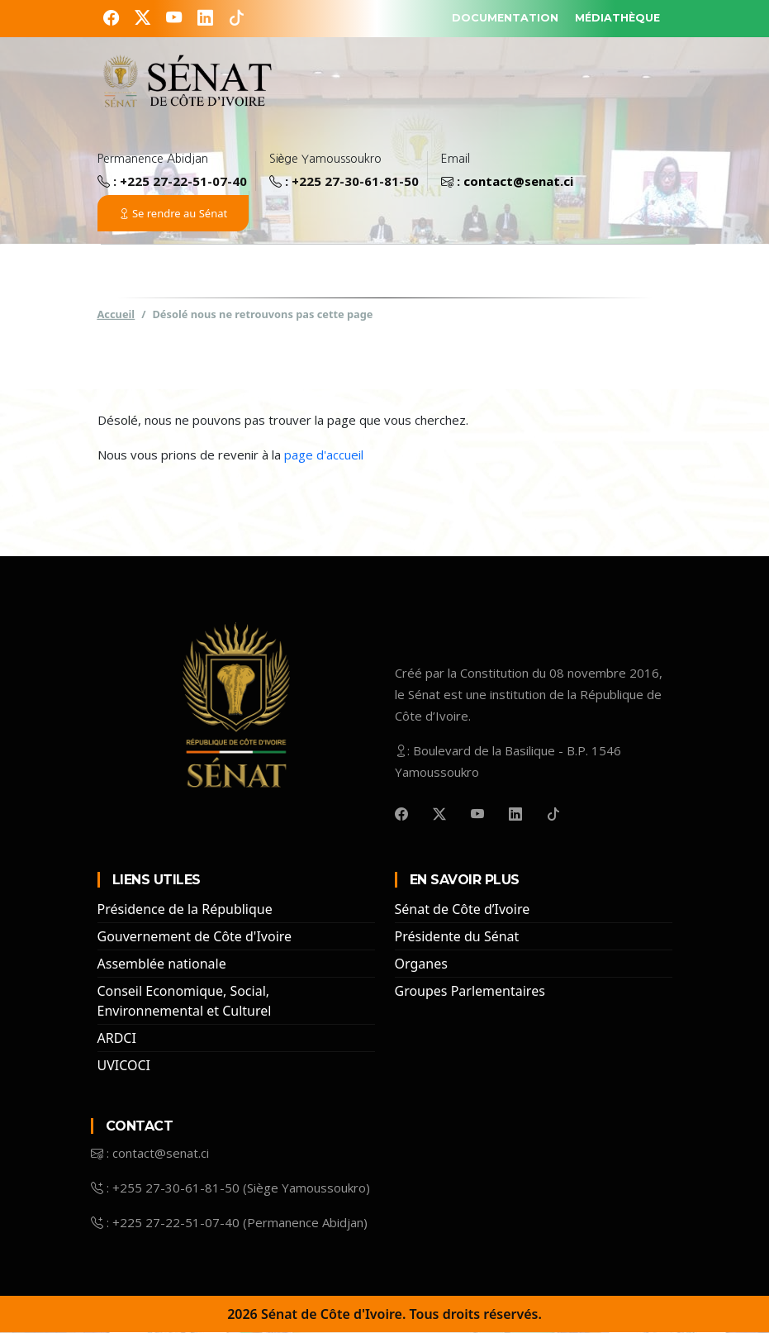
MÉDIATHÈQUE (609, 17)
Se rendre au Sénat (173, 214)
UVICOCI (124, 1066)
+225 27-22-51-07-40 (183, 182)
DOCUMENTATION (478, 17)
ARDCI (116, 1039)
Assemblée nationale (161, 964)
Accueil (116, 314)
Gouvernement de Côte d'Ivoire (194, 937)
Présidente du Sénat (457, 937)
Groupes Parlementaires (470, 992)
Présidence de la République (185, 910)
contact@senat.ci (518, 182)
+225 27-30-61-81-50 (355, 182)
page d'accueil (323, 455)
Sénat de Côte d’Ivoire (462, 910)
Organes (421, 964)
